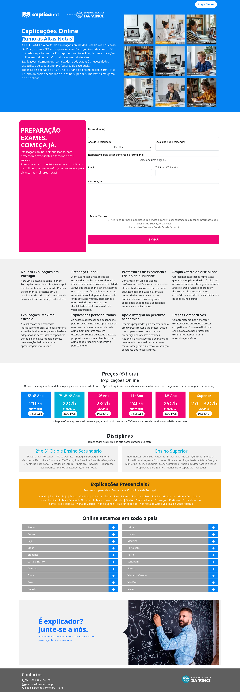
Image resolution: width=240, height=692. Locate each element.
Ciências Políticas (169, 464)
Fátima (125, 496)
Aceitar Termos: (99, 216)
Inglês (74, 460)
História (104, 456)
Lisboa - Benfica (47, 500)
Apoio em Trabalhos (87, 464)
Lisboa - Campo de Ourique (74, 500)
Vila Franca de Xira (126, 503)
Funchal (156, 496)
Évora (107, 496)
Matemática (34, 456)
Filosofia (95, 460)
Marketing (131, 464)
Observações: (96, 181)
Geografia (108, 460)
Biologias (209, 456)
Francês (84, 460)
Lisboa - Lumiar (102, 500)
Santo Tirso (55, 503)
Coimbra (97, 496)
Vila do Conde (106, 503)
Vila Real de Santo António (178, 503)
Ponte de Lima (143, 500)
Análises (148, 456)
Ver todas (91, 467)
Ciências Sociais (148, 464)
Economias (159, 460)
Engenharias (190, 460)
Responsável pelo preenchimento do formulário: (116, 154)
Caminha (84, 496)
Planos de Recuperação (70, 467)
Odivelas (118, 500)
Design (212, 460)
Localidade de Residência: (170, 142)
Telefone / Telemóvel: (168, 167)
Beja (64, 496)
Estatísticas (173, 456)
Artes (202, 460)
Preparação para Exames (150, 467)
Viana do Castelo (86, 503)
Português (49, 456)
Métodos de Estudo (62, 464)
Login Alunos (206, 4)
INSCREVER (36, 413)
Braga (73, 496)
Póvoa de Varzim (191, 500)
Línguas (146, 460)
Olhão (129, 500)
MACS (65, 460)
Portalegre (160, 500)
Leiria (196, 496)
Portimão (174, 500)
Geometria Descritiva (34, 460)
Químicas (196, 456)
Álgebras (160, 456)
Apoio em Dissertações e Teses (198, 464)
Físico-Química (65, 456)
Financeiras (174, 460)
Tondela (69, 503)
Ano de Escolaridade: (100, 142)
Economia (54, 460)
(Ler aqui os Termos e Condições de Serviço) (154, 227)
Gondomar (169, 496)
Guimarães (184, 496)
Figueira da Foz (140, 496)
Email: (91, 167)
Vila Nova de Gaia (150, 503)
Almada (42, 496)
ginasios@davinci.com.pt (39, 684)
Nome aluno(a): (97, 129)
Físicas (185, 456)
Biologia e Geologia (86, 456)
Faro (115, 496)
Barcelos (55, 496)
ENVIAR (153, 239)
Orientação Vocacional (36, 464)
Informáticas (133, 460)
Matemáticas (134, 456)
